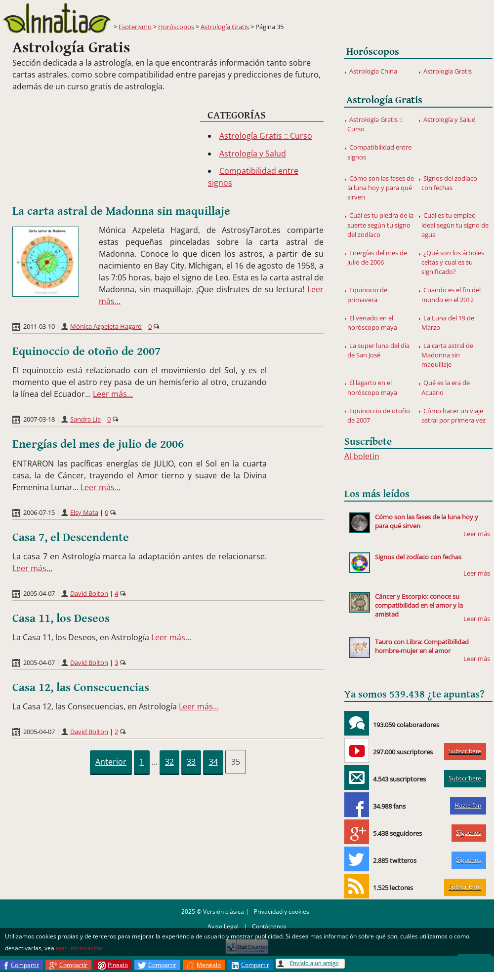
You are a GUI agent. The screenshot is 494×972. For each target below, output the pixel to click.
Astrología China (373, 71)
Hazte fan (467, 805)
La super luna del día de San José (378, 350)
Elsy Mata (84, 512)
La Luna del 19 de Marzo (447, 322)
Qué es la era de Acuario (445, 387)
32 (169, 761)
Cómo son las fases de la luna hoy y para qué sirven (380, 187)
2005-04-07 (39, 593)
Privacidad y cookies (281, 911)
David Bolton (89, 593)
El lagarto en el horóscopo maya (372, 387)
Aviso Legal (223, 926)
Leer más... (113, 394)
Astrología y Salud (252, 153)
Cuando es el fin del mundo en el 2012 (451, 294)
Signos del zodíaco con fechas (449, 183)
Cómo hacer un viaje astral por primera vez (453, 415)
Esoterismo (135, 26)
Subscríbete (465, 751)
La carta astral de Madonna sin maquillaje (121, 211)
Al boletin (361, 456)
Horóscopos (176, 26)
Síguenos (468, 832)
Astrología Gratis (225, 26)
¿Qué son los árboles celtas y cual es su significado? (452, 262)
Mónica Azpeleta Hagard (106, 326)
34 (213, 761)
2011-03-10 (39, 326)
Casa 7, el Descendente (70, 537)
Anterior (110, 761)
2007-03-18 (39, 419)
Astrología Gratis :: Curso (265, 135)
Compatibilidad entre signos (379, 152)
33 (191, 761)
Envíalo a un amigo (314, 963)
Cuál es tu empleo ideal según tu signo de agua (455, 224)
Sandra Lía (85, 419)
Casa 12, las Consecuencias (80, 688)
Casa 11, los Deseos (61, 618)
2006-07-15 (39, 512)
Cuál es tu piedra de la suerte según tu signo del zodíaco (380, 224)
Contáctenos (269, 926)
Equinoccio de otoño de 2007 (86, 351)
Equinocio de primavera (367, 294)
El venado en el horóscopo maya (372, 322)
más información (79, 948)
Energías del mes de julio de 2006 (98, 444)
